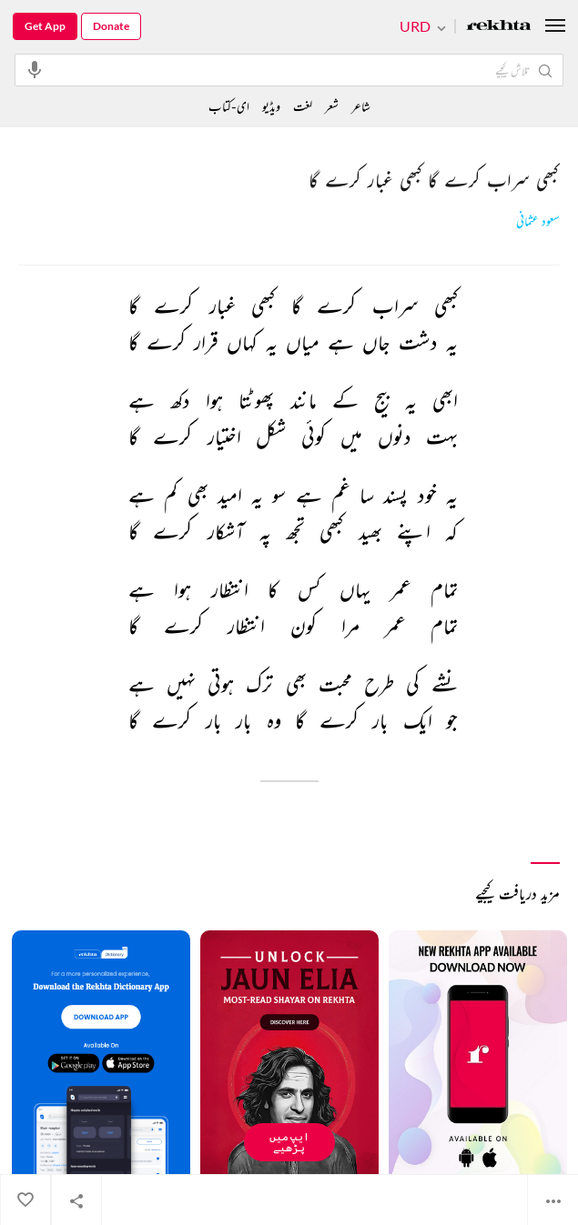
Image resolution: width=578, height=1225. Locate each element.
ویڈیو (271, 106)
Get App (45, 26)
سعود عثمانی (538, 221)
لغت (302, 106)
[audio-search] (34, 69)
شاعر (360, 106)
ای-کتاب (228, 106)
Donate (111, 26)
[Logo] (498, 26)
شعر (332, 106)
